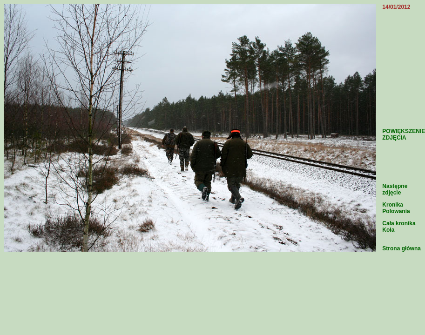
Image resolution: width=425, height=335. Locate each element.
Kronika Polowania (396, 207)
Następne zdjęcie (394, 189)
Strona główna (401, 248)
